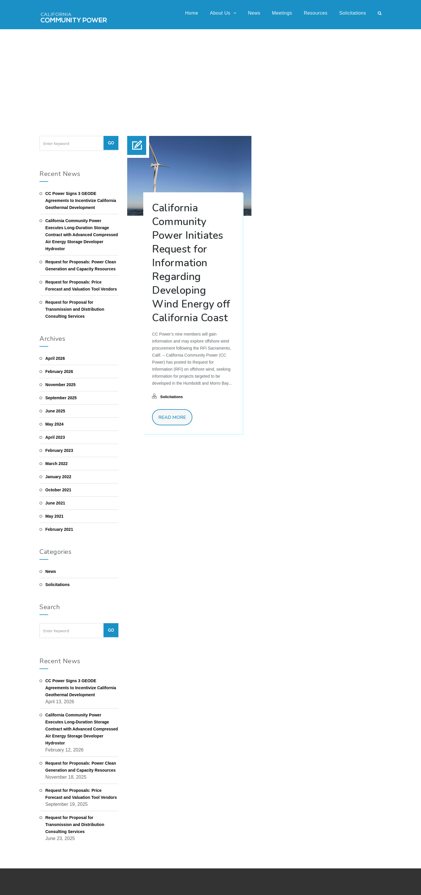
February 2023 (59, 450)
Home (191, 13)
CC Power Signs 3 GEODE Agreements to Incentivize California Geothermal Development (80, 200)
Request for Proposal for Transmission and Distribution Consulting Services (74, 309)
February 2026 (59, 371)
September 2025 (61, 397)
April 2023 (55, 437)
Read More (172, 417)
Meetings (282, 13)
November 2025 (60, 384)
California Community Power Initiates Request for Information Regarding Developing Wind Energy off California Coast (191, 263)
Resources (315, 13)
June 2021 (55, 503)
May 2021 (54, 516)
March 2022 (56, 463)
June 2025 (55, 411)
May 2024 (54, 424)
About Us (223, 13)
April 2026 (55, 358)
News (254, 13)
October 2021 (58, 490)
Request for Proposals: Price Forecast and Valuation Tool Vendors (81, 285)
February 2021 (59, 529)
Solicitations (352, 13)
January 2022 (58, 476)
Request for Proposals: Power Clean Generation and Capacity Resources (80, 265)
